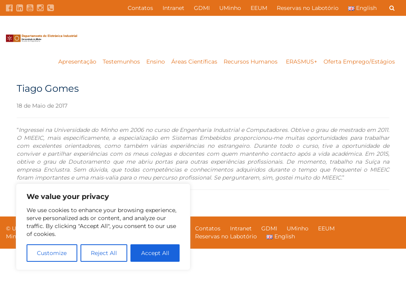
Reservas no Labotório (308, 8)
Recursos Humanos (251, 61)
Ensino (155, 61)
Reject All (104, 253)
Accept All (155, 253)
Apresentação (77, 61)
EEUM (259, 8)
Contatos (140, 8)
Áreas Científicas (194, 61)
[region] (103, 227)
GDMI (202, 8)
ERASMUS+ (301, 61)
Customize (52, 253)
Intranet (173, 8)
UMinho (230, 8)
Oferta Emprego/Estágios (360, 61)
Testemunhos (121, 61)
